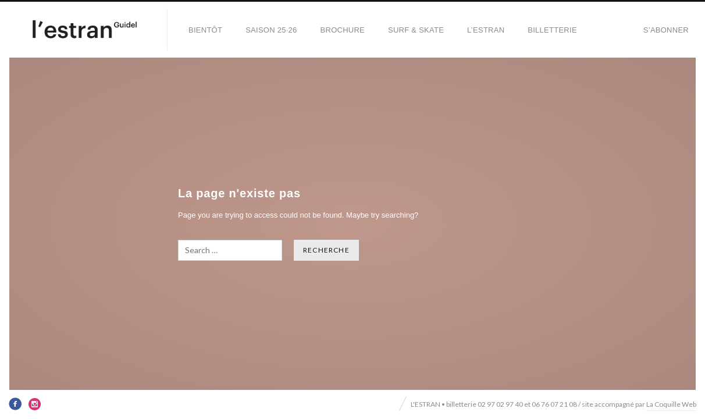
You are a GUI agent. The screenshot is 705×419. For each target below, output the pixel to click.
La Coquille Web (671, 404)
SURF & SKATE (416, 30)
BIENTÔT (205, 30)
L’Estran (485, 30)
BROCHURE (343, 30)
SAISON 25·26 (271, 30)
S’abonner (666, 30)
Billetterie (552, 30)
